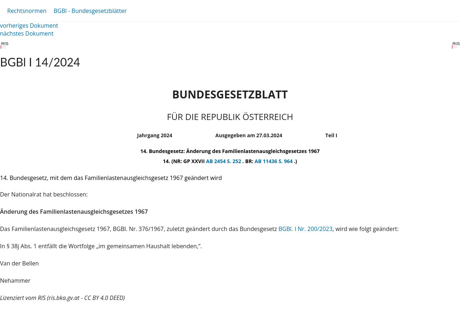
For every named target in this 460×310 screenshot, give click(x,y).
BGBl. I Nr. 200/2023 (305, 229)
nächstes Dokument (27, 33)
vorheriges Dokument (29, 25)
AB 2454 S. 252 (224, 161)
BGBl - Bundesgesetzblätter (90, 11)
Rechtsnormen (26, 11)
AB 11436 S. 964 (274, 161)
